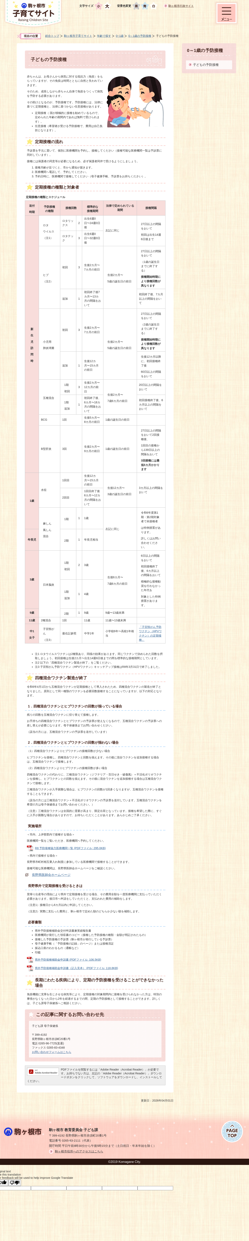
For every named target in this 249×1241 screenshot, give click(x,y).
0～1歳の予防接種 (139, 35)
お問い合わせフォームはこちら (51, 1052)
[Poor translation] (14, 1182)
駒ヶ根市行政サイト (181, 5)
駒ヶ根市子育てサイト (78, 35)
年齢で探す (104, 35)
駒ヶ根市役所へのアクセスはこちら (79, 1151)
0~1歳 (119, 35)
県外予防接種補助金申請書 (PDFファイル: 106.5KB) (68, 959)
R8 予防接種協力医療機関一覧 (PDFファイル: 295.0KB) (70, 848)
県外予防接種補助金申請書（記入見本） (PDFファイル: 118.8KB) (76, 968)
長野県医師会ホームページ (51, 875)
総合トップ (52, 35)
